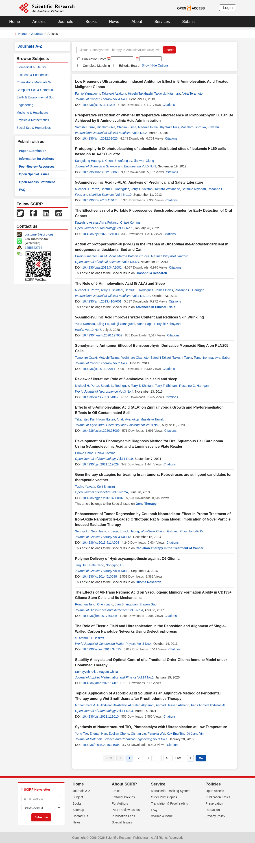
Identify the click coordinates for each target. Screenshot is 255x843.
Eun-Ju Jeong (129, 531)
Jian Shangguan (126, 604)
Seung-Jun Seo (86, 531)
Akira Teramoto (192, 93)
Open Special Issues (34, 174)
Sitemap (78, 810)
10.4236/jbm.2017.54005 (99, 616)
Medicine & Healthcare (32, 112)
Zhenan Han (98, 733)
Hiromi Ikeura (105, 419)
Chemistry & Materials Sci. (35, 82)
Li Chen (107, 160)
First (109, 758)
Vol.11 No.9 (125, 458)
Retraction (212, 810)
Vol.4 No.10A (141, 296)
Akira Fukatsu (109, 222)
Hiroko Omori (84, 453)
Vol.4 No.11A (122, 537)
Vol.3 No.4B (130, 262)
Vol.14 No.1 (145, 677)
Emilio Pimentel (86, 256)
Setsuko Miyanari (194, 189)
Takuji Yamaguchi (123, 324)
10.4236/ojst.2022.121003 (100, 234)
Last (178, 758)
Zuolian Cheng (119, 733)
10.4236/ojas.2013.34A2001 (102, 267)
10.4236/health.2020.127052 (102, 335)
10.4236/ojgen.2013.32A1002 (103, 498)
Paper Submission (32, 151)
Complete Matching (96, 65)
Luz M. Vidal (107, 256)
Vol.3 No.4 (126, 391)
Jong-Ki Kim (196, 531)
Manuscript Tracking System (170, 791)
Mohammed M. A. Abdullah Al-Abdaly (100, 705)
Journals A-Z (81, 791)
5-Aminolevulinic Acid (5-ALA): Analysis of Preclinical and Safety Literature (139, 182)
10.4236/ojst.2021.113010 (100, 716)
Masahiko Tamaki (152, 419)
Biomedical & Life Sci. (32, 67)
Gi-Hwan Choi (177, 531)
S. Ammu (81, 638)
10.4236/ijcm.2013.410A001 (101, 301)
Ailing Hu (102, 324)
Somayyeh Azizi (86, 672)
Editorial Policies (123, 797)
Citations (169, 105)
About (136, 21)
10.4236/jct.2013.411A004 (100, 542)
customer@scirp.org (39, 234)
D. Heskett (96, 638)
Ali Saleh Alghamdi (141, 705)
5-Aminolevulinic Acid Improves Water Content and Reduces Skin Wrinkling (139, 317)
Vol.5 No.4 (136, 610)
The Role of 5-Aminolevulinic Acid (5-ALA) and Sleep (120, 283)
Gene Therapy (146, 503)
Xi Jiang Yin (195, 733)
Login (228, 7)
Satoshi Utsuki (85, 127)
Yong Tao (81, 733)
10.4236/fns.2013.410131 (100, 200)
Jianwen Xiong (144, 160)
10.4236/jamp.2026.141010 (101, 683)
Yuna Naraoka (85, 324)
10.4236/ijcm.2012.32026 (100, 138)
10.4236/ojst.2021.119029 (100, 464)
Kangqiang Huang (87, 160)
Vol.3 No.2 (139, 133)
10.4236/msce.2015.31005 (101, 745)
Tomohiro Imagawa (207, 357)
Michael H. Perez (87, 189)
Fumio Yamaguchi (87, 93)
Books (91, 21)
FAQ (22, 189)
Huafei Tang (95, 565)
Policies (213, 784)
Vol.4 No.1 (120, 99)
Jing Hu (80, 565)
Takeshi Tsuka (182, 357)
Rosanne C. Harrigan (189, 290)
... (157, 758)
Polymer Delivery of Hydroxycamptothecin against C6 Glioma (127, 559)
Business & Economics (32, 75)
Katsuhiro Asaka (86, 222)
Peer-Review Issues (126, 810)
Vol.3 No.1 (160, 739)
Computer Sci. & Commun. (35, 90)
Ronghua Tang (85, 604)
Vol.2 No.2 (120, 363)
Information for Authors (36, 158)
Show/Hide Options (155, 65)
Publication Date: (93, 59)
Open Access (214, 791)
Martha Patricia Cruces (133, 256)
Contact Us (80, 816)
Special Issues (122, 822)
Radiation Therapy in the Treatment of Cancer (170, 548)
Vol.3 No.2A (119, 492)
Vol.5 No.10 (121, 571)
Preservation (214, 803)
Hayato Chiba (108, 672)
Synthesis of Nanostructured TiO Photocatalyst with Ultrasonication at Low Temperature (151, 727)
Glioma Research (148, 582)
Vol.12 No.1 (125, 228)
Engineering (25, 105)
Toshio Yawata (85, 486)
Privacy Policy (215, 816)
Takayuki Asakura (114, 93)
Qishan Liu (138, 733)
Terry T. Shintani (142, 189)
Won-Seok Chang (153, 531)
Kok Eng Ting (176, 733)
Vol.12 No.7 (93, 329)
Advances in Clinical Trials (155, 307)
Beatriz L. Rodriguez (115, 189)
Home (14, 21)
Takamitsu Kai (85, 419)
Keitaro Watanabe (167, 189)
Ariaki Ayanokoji (128, 419)
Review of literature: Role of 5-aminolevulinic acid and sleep (126, 379)
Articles (39, 21)
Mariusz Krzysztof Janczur (169, 256)
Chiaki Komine (130, 222)
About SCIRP (124, 784)
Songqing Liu (115, 565)
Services (162, 21)
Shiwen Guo (148, 604)
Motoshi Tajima (109, 357)
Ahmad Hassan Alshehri (172, 705)
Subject (78, 797)
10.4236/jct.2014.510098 (99, 576)
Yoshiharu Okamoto (134, 357)
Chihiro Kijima (126, 127)
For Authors (120, 803)
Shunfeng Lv (123, 160)
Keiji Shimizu (106, 486)
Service (158, 784)
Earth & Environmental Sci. (35, 97)
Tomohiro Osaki (86, 357)
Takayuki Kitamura (167, 93)
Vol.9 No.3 (153, 425)
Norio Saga (145, 324)
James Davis (164, 290)
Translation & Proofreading (169, 803)
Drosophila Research (151, 273)
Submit (188, 21)
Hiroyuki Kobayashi (167, 324)
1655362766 (33, 247)
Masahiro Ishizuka (193, 127)
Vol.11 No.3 (125, 711)
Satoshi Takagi (160, 357)
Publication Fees (123, 816)
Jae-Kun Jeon (108, 531)
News (114, 21)
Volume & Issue (162, 816)
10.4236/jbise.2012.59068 (100, 172)
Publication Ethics (217, 797)
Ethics (116, 791)
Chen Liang (105, 604)
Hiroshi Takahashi (140, 93)
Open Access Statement (37, 182)
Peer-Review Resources (37, 166)
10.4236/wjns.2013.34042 (100, 397)
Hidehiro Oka (106, 127)
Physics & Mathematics (33, 120)
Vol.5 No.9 (149, 166)
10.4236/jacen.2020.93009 (101, 430)
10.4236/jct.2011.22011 (98, 369)
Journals (65, 21)
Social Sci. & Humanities (34, 127)
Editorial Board (129, 65)
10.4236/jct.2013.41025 (98, 105)
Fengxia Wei (156, 733)
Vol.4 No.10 (123, 194)
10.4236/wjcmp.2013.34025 (101, 649)
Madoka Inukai (148, 127)
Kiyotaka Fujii (169, 127)
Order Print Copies (164, 797)
